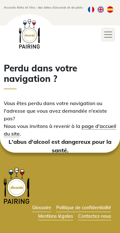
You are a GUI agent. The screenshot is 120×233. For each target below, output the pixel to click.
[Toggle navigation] (108, 34)
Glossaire (41, 207)
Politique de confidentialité (83, 207)
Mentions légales (55, 216)
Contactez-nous (94, 216)
